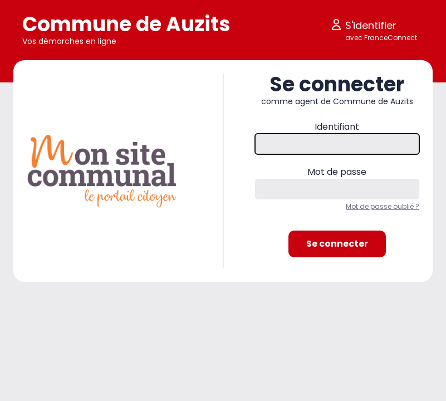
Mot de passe (336, 171)
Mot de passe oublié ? (382, 206)
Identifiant (337, 126)
